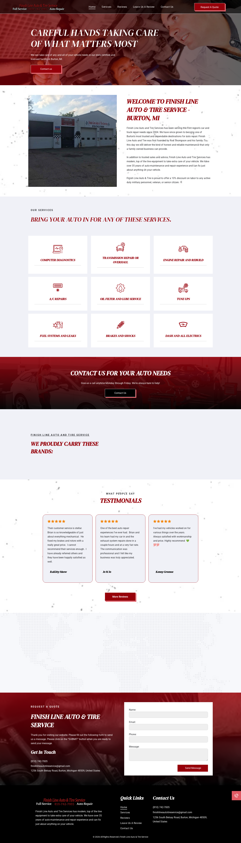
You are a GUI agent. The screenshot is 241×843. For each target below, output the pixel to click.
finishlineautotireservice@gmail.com (50, 766)
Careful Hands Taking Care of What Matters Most (94, 38)
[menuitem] (92, 6)
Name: (132, 709)
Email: (132, 722)
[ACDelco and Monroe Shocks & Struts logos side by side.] (168, 432)
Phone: (132, 734)
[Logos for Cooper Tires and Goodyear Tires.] (168, 455)
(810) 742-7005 (39, 761)
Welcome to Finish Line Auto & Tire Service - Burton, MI (162, 109)
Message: (134, 746)
